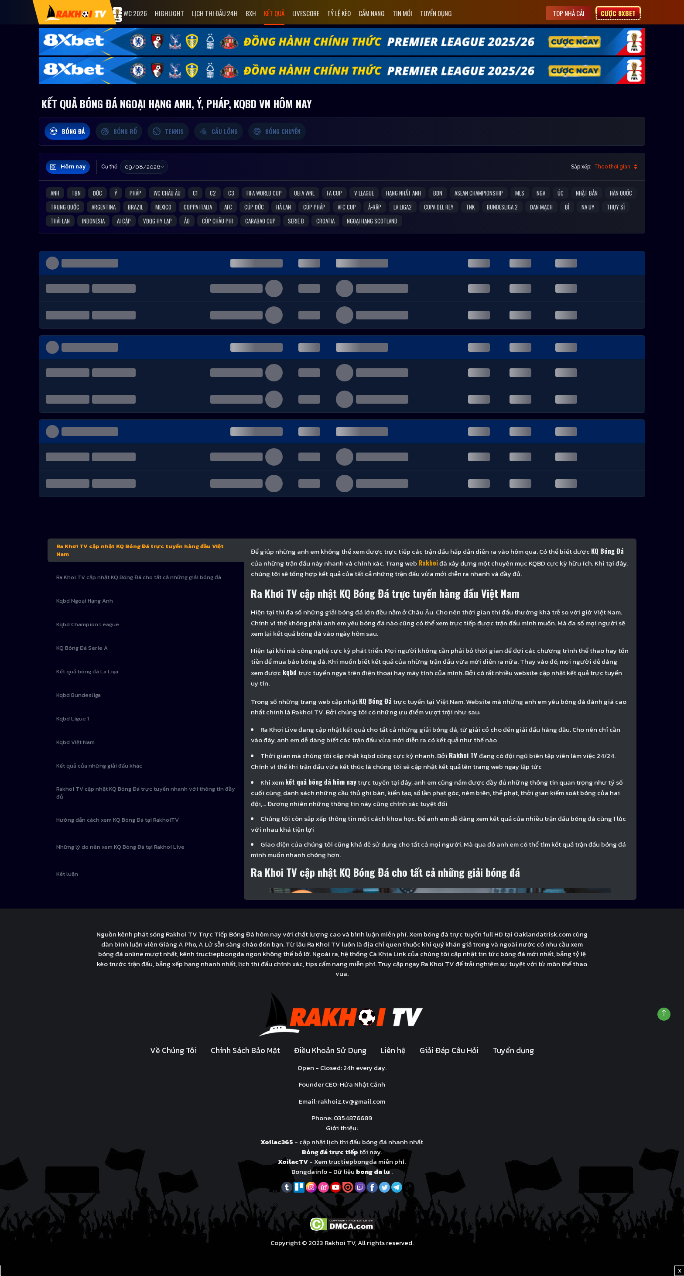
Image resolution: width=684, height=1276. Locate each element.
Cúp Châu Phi (217, 220)
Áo (187, 220)
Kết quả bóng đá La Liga (87, 671)
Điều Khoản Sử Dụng (330, 1050)
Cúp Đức (254, 206)
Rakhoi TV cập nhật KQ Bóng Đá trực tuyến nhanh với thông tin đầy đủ (145, 793)
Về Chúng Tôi (173, 1050)
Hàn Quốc (621, 193)
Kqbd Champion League (87, 624)
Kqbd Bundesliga (78, 695)
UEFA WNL (304, 193)
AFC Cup (347, 206)
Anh (55, 193)
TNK (470, 206)
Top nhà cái (569, 13)
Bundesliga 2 (502, 206)
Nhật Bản (587, 193)
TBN (76, 193)
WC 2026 (130, 14)
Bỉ (567, 206)
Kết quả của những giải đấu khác (99, 765)
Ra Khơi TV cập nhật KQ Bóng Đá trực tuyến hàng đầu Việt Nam (140, 550)
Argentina (104, 206)
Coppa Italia (198, 206)
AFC (228, 206)
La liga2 (402, 206)
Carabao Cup (260, 220)
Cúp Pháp (314, 206)
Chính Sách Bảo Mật (245, 1050)
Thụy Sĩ (616, 206)
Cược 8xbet (618, 13)
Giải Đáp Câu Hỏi (449, 1050)
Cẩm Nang (372, 13)
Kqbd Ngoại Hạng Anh (84, 601)
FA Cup (334, 193)
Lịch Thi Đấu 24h (215, 13)
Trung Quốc (65, 206)
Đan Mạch (541, 206)
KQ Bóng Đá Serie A (82, 648)
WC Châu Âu (167, 193)
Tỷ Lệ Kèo (339, 13)
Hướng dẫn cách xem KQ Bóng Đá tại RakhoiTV (117, 820)
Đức (97, 193)
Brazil (135, 206)
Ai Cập (124, 220)
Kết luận (67, 874)
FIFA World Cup (264, 193)
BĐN (437, 193)
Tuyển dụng (436, 13)
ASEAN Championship (479, 193)
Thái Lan (60, 220)
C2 (213, 193)
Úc (560, 193)
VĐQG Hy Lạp (157, 220)
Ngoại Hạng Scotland (372, 220)
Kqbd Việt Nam (75, 742)
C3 (231, 193)
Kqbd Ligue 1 (72, 718)
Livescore (305, 13)
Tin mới (402, 13)
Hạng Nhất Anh (403, 193)
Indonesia (93, 220)
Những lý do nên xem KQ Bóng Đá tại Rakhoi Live (120, 847)
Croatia (325, 220)
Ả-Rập (374, 206)
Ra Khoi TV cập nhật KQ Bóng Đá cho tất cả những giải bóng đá (138, 577)
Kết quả (274, 13)
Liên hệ (393, 1050)
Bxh (251, 13)
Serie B (296, 220)
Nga (541, 193)
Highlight (169, 13)
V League (364, 193)
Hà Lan (283, 206)
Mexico (163, 206)
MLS (519, 193)
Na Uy (588, 206)
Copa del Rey (439, 206)
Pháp (135, 193)
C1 (195, 193)
